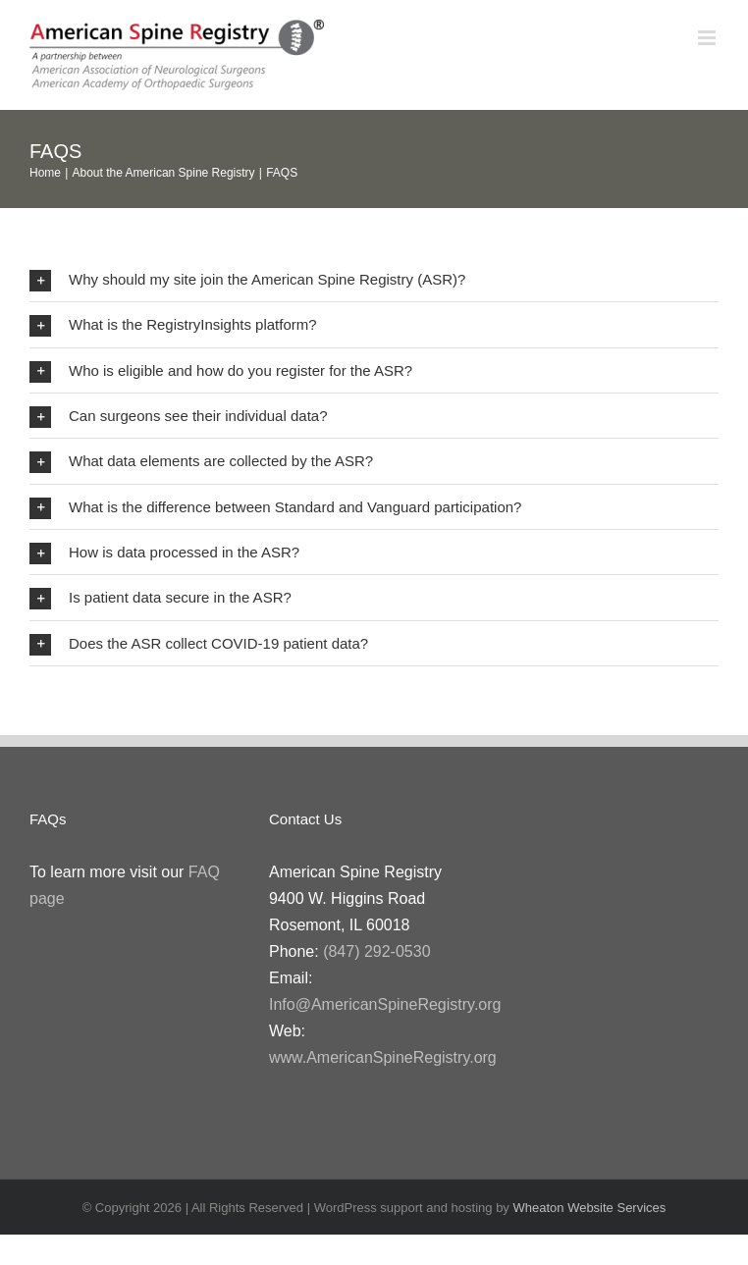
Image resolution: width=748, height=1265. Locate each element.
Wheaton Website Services (589, 1207)
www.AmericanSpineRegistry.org (383, 1057)
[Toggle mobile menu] (708, 37)
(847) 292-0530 (376, 951)
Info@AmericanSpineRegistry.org (385, 1004)
